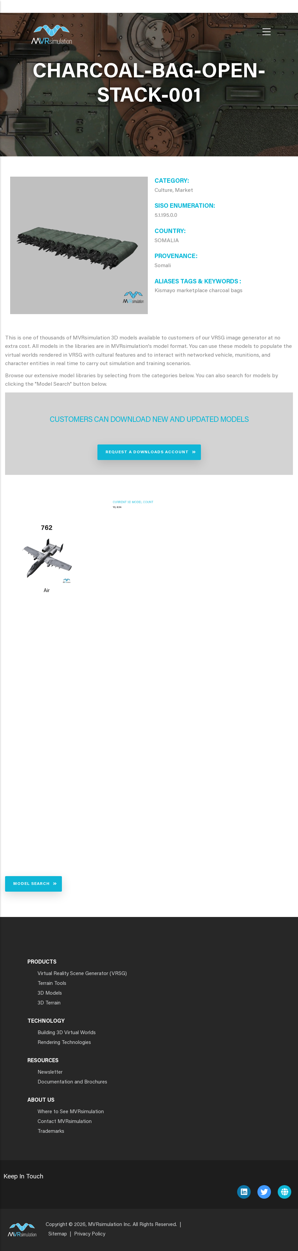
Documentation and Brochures (72, 1082)
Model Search (31, 884)
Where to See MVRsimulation (71, 1112)
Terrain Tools (52, 983)
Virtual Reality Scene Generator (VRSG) (82, 973)
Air (47, 590)
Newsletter (50, 1072)
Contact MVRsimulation (65, 1121)
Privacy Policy (89, 1234)
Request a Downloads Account (147, 452)
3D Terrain (49, 1003)
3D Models (50, 993)
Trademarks (51, 1131)
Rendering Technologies (64, 1042)
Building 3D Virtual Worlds (67, 1033)
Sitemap (57, 1234)
